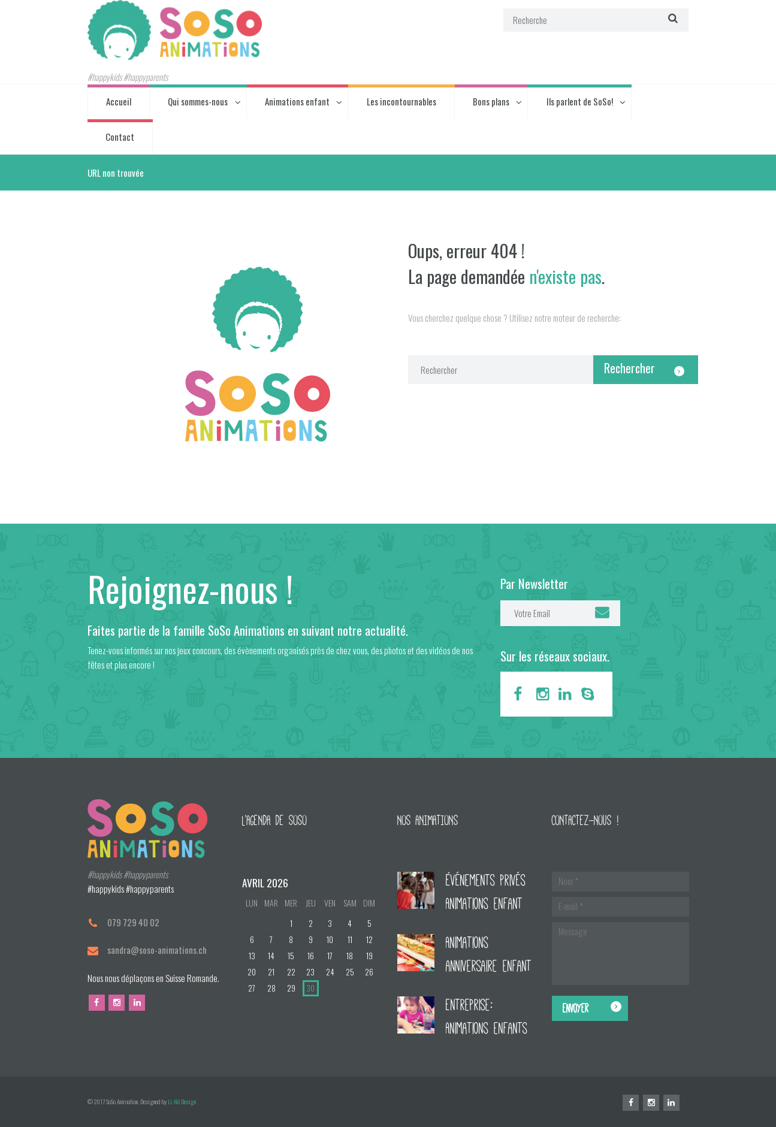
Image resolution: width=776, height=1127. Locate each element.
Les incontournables (401, 101)
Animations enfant (297, 101)
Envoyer (575, 1008)
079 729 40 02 (133, 922)
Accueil (118, 101)
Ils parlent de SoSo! (579, 101)
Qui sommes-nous (198, 101)
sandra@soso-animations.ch (157, 949)
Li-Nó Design (182, 1101)
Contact (119, 136)
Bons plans (491, 101)
